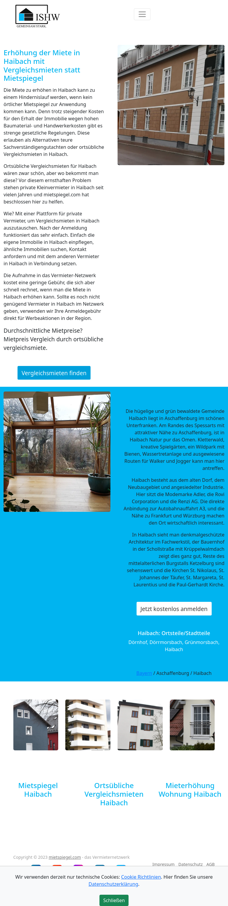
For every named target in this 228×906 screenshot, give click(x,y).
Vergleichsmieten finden (54, 373)
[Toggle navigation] (142, 14)
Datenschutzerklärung (113, 884)
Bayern (144, 673)
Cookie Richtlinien (141, 877)
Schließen (114, 900)
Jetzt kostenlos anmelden (174, 609)
